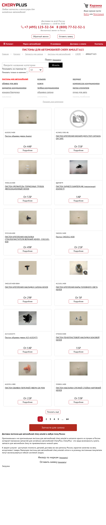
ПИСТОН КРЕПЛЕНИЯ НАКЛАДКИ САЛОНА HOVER (26, 287)
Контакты (99, 44)
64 (67, 419)
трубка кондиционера (48, 87)
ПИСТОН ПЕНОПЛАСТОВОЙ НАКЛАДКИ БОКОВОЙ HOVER (78, 338)
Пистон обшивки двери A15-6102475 (21, 337)
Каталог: (8, 44)
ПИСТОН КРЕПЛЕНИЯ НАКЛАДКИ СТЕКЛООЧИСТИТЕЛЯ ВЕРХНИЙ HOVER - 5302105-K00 (27, 239)
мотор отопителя (81, 87)
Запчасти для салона (53, 427)
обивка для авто (10, 83)
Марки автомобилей (32, 44)
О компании (56, 44)
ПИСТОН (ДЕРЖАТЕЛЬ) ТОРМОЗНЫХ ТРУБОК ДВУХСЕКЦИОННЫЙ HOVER (24, 187)
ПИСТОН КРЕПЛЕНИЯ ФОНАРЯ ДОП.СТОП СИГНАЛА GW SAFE (78, 137)
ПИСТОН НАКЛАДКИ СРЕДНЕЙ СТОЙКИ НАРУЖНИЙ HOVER (78, 389)
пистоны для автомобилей (15, 79)
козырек (41, 79)
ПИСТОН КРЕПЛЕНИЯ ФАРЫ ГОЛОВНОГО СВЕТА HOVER (77, 288)
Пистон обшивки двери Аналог (18, 136)
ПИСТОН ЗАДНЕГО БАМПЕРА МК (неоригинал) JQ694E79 (76, 187)
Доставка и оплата (78, 44)
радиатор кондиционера (14, 87)
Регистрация (98, 14)
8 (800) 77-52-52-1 (70, 27)
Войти (86, 14)
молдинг (77, 79)
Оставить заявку (66, 36)
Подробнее (27, 150)
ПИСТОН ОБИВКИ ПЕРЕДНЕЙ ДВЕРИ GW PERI (25, 388)
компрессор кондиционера (86, 83)
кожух (40, 83)
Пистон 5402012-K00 (65, 237)
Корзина (96, 5)
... (62, 419)
